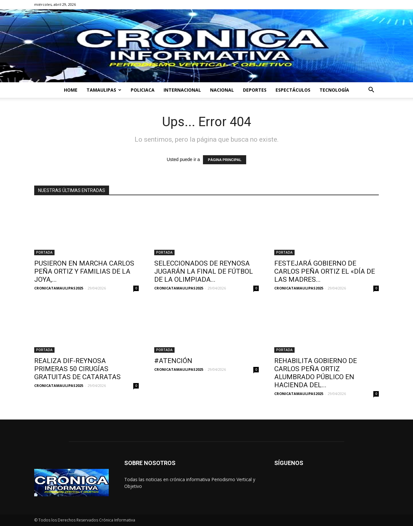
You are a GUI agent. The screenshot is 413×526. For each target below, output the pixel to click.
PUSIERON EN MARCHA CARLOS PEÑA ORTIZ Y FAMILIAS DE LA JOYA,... (84, 271)
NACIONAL (222, 90)
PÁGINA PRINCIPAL (224, 160)
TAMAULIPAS (103, 90)
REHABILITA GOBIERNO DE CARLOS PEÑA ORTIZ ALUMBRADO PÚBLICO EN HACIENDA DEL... (315, 373)
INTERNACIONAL (182, 90)
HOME (70, 90)
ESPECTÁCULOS (293, 90)
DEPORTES (255, 90)
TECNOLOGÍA (334, 90)
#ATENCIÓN (173, 361)
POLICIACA (143, 90)
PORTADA (44, 252)
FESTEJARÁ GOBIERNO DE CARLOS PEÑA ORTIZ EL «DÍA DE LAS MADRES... (324, 271)
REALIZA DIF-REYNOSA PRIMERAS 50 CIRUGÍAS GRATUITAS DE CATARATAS (77, 369)
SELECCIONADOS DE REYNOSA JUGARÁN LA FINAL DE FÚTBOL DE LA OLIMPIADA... (203, 271)
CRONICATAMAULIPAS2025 (58, 288)
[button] (371, 90)
